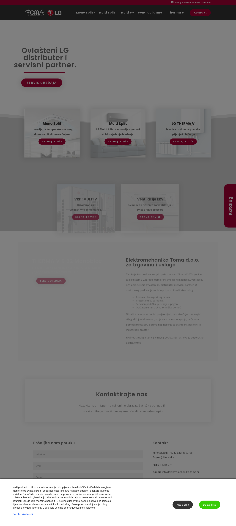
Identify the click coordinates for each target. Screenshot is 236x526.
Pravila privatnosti (23, 514)
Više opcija (182, 504)
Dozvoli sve (209, 504)
